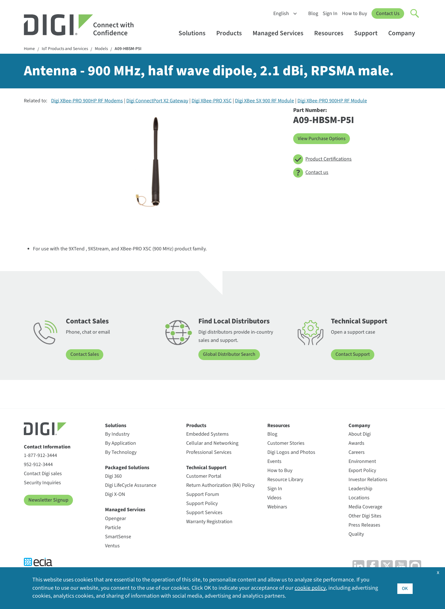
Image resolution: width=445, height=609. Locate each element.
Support (368, 33)
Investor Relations (368, 479)
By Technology (121, 452)
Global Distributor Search (230, 354)
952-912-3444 (38, 464)
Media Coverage (365, 507)
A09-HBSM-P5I (133, 49)
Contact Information (47, 447)
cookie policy (310, 588)
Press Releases (364, 525)
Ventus (112, 546)
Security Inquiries (42, 483)
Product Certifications (322, 160)
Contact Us (388, 13)
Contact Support (353, 354)
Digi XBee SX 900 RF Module (264, 101)
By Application (120, 443)
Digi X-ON (115, 494)
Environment (362, 461)
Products (231, 33)
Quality (356, 534)
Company (404, 33)
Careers (357, 452)
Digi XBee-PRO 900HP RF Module (332, 101)
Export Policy (362, 470)
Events (274, 461)
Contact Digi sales (43, 473)
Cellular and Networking (212, 443)
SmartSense (118, 537)
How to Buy (354, 13)
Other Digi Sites (365, 516)
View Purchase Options (322, 138)
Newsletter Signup (48, 500)
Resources (331, 33)
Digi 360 (113, 476)
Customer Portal (203, 476)
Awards (356, 443)
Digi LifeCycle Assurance (130, 485)
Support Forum (202, 494)
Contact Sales (85, 354)
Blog (313, 13)
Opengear (115, 518)
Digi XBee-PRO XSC (212, 101)
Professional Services (209, 452)
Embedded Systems (207, 434)
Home (29, 49)
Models (105, 49)
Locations (359, 498)
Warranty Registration (209, 521)
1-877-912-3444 (40, 455)
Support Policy (202, 503)
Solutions (195, 33)
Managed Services (281, 33)
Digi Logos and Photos (291, 452)
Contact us (310, 173)
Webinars (277, 507)
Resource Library (285, 479)
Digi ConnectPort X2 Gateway (157, 101)
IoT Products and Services (66, 49)
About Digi (360, 434)
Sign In (330, 13)
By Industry (117, 434)
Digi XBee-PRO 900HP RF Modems (87, 101)
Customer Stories (286, 443)
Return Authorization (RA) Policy (220, 485)
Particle (113, 527)
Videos (274, 498)
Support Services (204, 512)
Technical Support (206, 468)
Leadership (360, 488)
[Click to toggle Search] (415, 13)
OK (405, 588)
